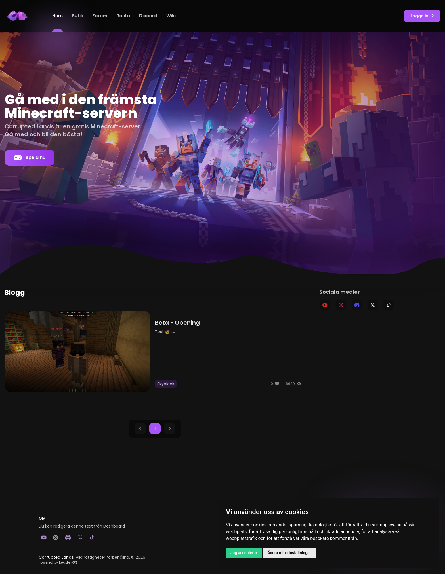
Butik (77, 15)
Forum (99, 15)
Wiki (171, 15)
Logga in (422, 16)
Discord (148, 15)
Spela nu (29, 157)
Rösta (123, 15)
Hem (57, 15)
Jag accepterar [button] (243, 552)
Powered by (58, 562)
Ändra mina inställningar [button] (289, 552)
